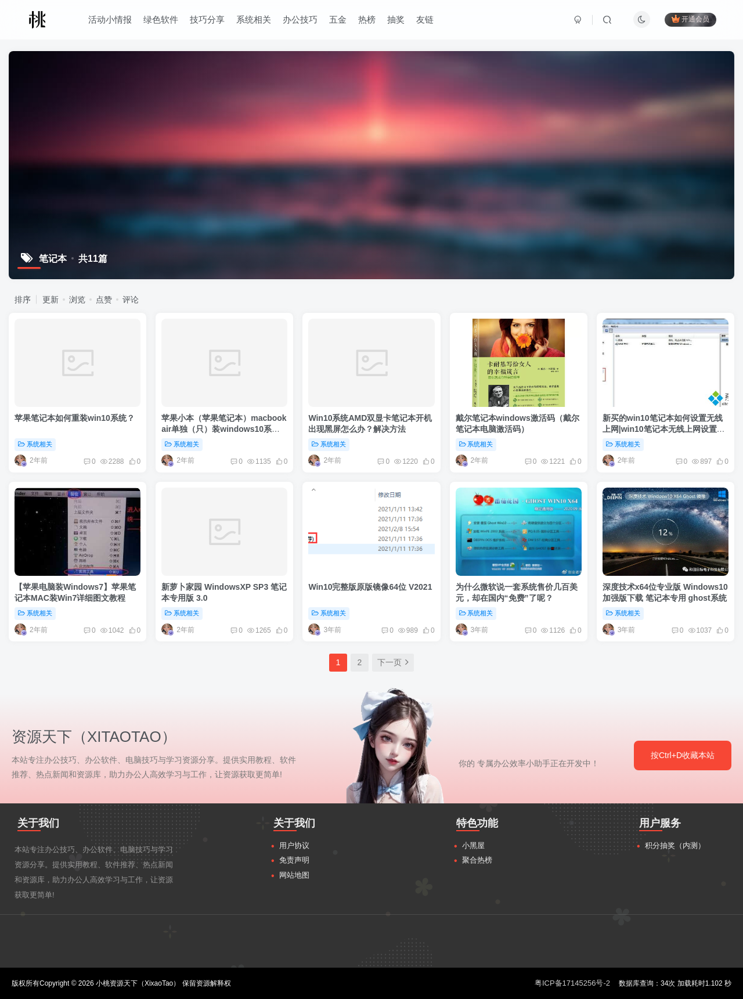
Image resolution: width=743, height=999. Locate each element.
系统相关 (253, 19)
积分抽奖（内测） (675, 845)
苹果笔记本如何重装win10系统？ (75, 418)
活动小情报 (110, 19)
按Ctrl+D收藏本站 (683, 755)
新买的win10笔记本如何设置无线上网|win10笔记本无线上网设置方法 (664, 429)
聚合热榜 (477, 860)
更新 (50, 299)
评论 (130, 299)
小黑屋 (473, 845)
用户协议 (294, 845)
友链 (425, 19)
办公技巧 (300, 19)
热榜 (367, 19)
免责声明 (294, 860)
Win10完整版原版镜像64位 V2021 (370, 587)
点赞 (104, 299)
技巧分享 (207, 19)
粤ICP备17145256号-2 (572, 983)
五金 (338, 19)
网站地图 (294, 875)
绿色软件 (160, 19)
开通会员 (690, 19)
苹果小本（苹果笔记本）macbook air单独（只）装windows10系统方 (223, 429)
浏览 (77, 299)
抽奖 (396, 19)
